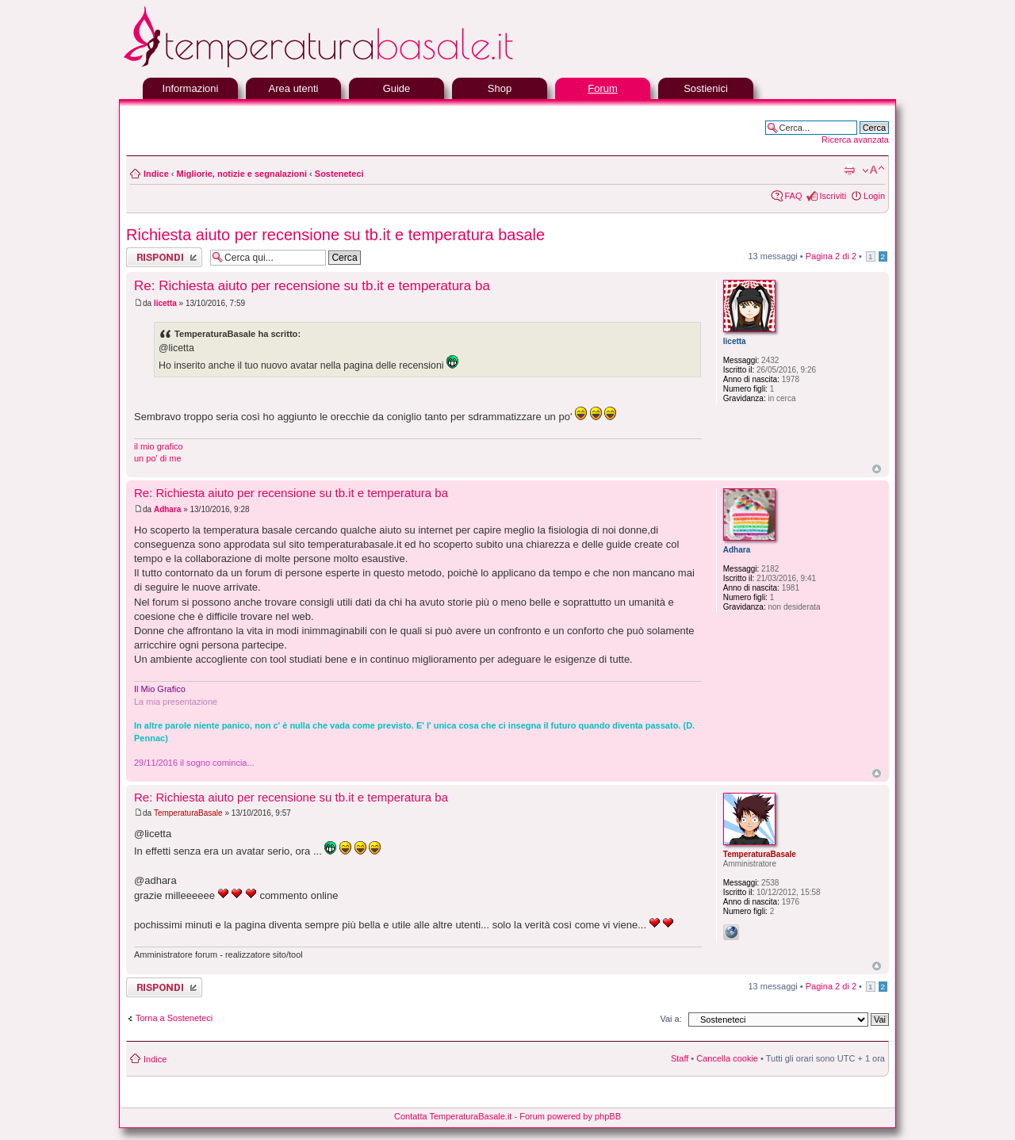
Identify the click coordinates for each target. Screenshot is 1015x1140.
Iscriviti (832, 196)
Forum (603, 88)
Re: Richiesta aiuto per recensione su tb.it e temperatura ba (312, 285)
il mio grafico (158, 446)
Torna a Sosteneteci (174, 1018)
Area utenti (294, 88)
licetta (165, 303)
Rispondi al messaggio (164, 257)
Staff (679, 1058)
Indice (156, 173)
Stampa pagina (849, 170)
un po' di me (158, 458)
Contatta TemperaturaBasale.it (452, 1116)
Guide (397, 88)
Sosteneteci (339, 173)
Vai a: (670, 1018)
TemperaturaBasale (188, 813)
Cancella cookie (727, 1058)
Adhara (167, 509)
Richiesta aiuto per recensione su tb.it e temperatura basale (335, 234)
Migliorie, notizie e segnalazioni (242, 173)
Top (876, 469)
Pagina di (831, 256)
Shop (499, 88)
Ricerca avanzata (855, 139)
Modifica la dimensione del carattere (873, 170)
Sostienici (706, 88)
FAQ (793, 196)
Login (874, 196)
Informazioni (191, 88)
